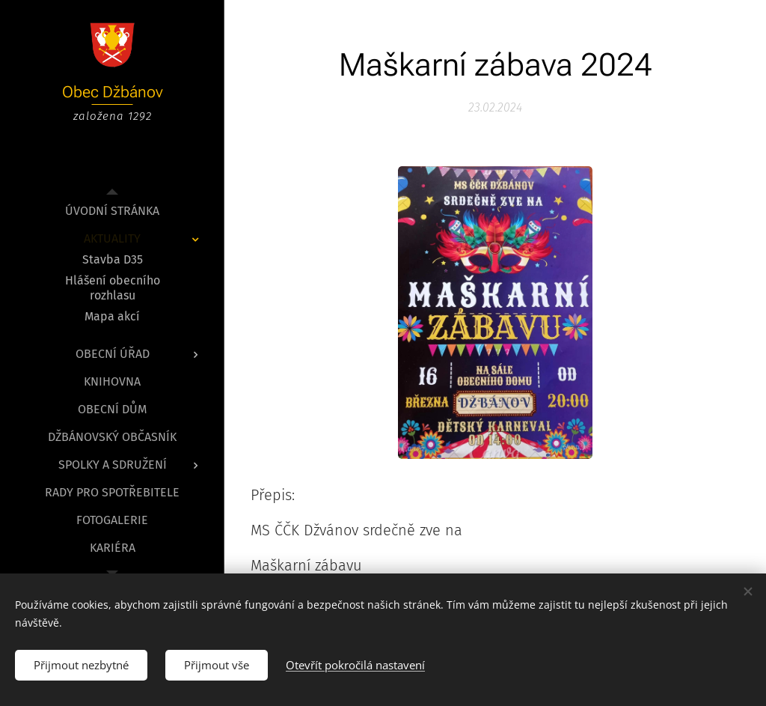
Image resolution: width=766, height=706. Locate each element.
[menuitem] (112, 210)
